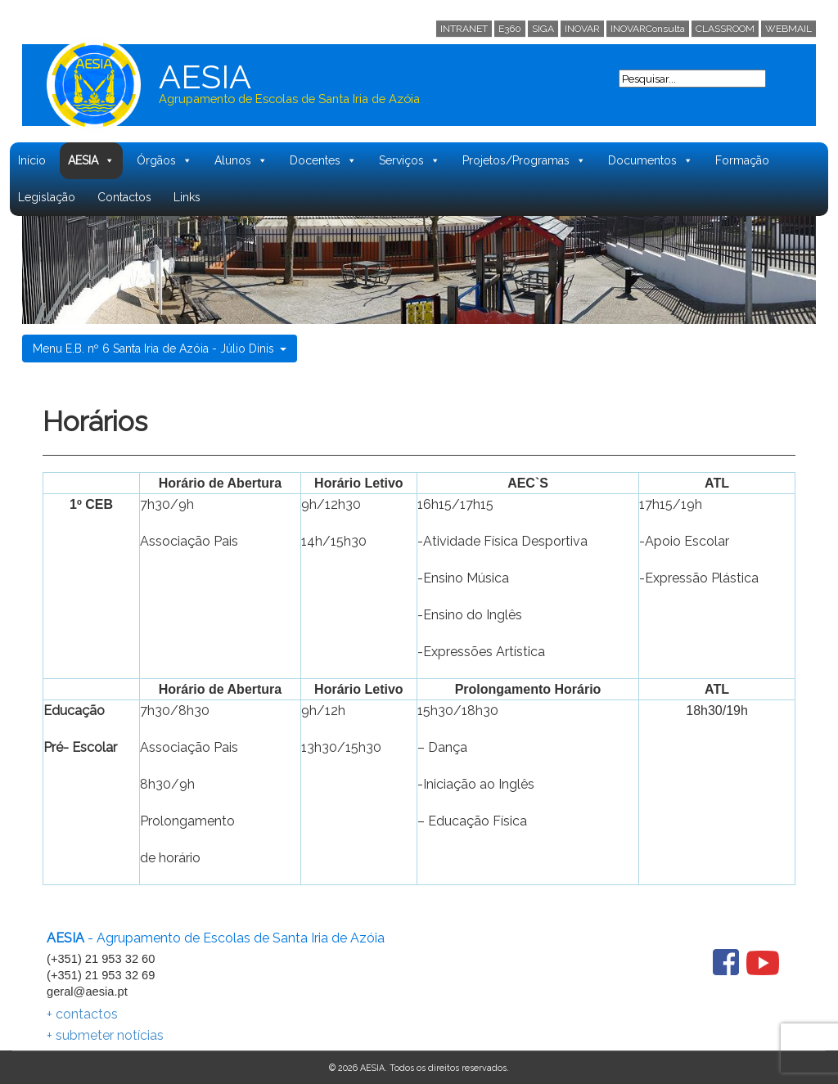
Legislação (46, 197)
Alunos (241, 160)
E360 (509, 28)
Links (186, 197)
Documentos (650, 160)
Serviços (409, 160)
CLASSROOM (725, 28)
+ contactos (82, 1014)
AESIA (91, 160)
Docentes (323, 160)
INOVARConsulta (647, 28)
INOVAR (582, 28)
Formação (742, 160)
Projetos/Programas (524, 160)
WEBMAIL (788, 28)
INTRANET (464, 28)
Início (32, 160)
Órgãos (164, 160)
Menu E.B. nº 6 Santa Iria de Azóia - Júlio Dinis (159, 348)
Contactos (124, 197)
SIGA (543, 28)
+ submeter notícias (105, 1035)
